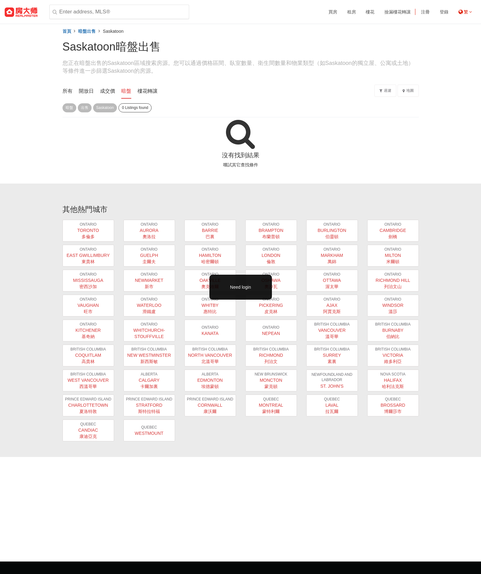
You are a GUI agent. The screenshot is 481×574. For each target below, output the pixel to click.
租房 (351, 11)
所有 (68, 91)
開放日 (86, 91)
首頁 (67, 31)
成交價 (107, 91)
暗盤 (126, 91)
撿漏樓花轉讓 (397, 11)
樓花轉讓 (148, 91)
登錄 (444, 11)
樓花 (370, 11)
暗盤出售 (87, 31)
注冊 (425, 11)
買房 (332, 11)
